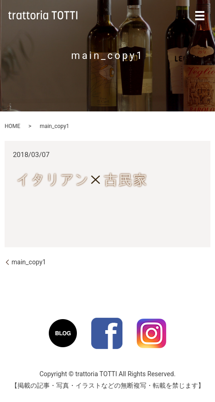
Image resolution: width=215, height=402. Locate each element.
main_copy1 (29, 262)
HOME (12, 126)
